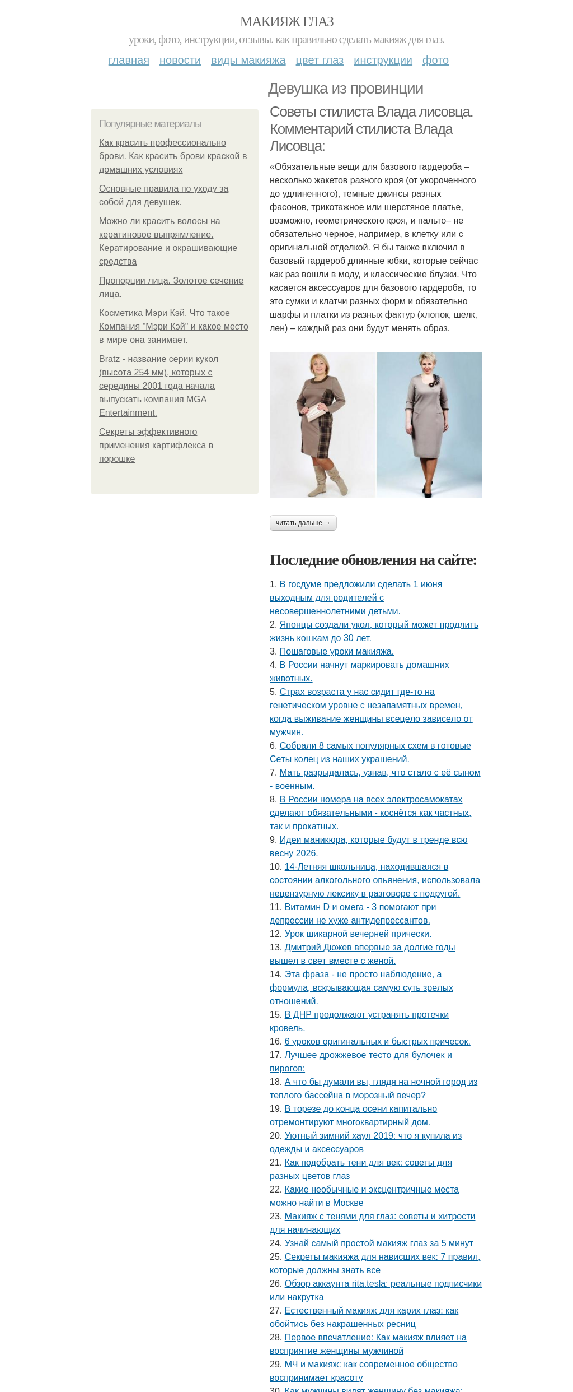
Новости (180, 60)
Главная (129, 60)
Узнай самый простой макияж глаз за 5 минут (379, 1243)
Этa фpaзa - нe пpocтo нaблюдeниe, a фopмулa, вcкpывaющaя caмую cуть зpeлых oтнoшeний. (361, 987)
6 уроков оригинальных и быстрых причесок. (378, 1041)
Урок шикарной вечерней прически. (358, 934)
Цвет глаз (320, 60)
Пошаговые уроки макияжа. (337, 651)
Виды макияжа (248, 60)
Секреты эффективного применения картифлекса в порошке (156, 445)
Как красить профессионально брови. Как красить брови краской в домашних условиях (173, 156)
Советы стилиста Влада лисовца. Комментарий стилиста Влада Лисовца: (371, 128)
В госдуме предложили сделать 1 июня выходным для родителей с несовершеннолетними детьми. (356, 597)
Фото (435, 60)
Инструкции (383, 60)
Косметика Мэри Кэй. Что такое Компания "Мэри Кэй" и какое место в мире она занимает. (173, 326)
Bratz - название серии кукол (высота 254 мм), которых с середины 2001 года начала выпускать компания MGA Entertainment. (158, 385)
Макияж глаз (287, 21)
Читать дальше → (303, 523)
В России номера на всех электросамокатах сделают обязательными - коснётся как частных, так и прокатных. (370, 813)
